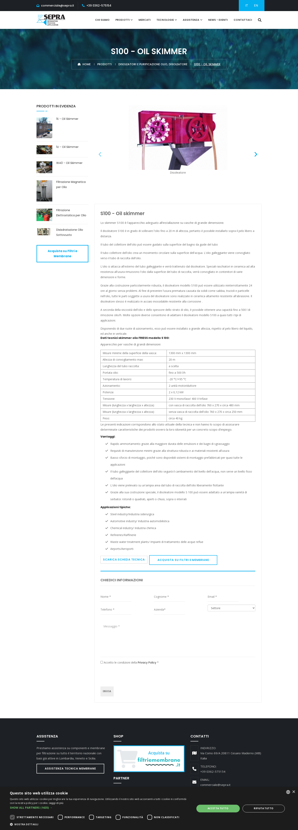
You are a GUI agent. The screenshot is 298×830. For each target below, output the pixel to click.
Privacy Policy (147, 663)
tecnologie (165, 20)
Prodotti (122, 20)
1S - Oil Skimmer (67, 119)
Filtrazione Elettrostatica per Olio (71, 212)
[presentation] (130, 675)
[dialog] (149, 808)
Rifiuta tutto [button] (263, 808)
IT (246, 5)
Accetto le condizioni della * (129, 663)
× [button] (293, 791)
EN (256, 5)
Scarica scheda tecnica (124, 560)
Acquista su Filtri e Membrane (183, 560)
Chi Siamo (102, 20)
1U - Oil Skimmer (67, 147)
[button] (99, 807)
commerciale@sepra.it (57, 6)
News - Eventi (218, 20)
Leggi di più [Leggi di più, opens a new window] (56, 803)
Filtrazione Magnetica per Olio (71, 184)
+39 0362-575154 (98, 6)
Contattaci (243, 20)
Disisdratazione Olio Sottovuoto (69, 232)
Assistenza (191, 20)
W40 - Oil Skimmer (69, 163)
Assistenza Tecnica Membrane (70, 768)
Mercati (145, 20)
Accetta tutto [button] (218, 808)
